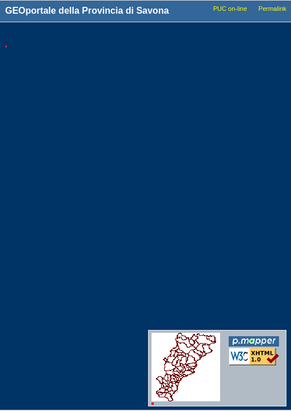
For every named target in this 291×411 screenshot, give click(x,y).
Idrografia (186, 186)
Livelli (184, 35)
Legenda (252, 35)
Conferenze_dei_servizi (207, 309)
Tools (86, 36)
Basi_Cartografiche (201, 87)
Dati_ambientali (195, 219)
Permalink (272, 8)
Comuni (184, 54)
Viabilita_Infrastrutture (205, 143)
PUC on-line (230, 8)
